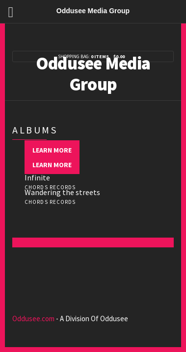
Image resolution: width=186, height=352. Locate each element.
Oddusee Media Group (93, 73)
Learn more (52, 150)
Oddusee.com (33, 318)
